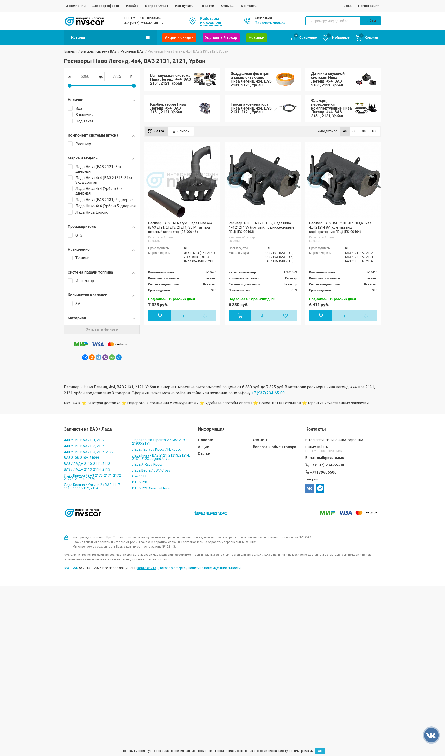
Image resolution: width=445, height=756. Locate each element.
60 (354, 131)
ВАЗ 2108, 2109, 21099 (81, 457)
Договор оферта (105, 6)
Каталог (110, 37)
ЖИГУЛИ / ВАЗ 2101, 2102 (84, 440)
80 (364, 131)
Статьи (204, 454)
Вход (347, 6)
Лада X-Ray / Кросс (147, 464)
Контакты (249, 6)
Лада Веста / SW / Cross (151, 470)
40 (345, 131)
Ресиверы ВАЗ (132, 51)
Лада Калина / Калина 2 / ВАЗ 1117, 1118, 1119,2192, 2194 (92, 486)
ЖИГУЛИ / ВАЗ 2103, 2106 (84, 446)
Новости (207, 6)
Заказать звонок (270, 23)
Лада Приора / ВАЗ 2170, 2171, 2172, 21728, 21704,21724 (93, 477)
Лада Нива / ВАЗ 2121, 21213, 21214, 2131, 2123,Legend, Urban (161, 457)
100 (374, 131)
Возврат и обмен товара (274, 447)
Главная (70, 51)
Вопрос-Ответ (156, 6)
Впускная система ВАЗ (99, 51)
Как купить (184, 6)
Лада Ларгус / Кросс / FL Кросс (156, 449)
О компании (76, 6)
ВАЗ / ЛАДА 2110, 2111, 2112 (87, 463)
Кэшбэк (132, 6)
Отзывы (228, 6)
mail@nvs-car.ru (330, 458)
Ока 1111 (139, 476)
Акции (203, 447)
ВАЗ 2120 (139, 482)
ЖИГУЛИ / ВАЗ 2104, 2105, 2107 (89, 452)
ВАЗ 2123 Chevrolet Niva (151, 488)
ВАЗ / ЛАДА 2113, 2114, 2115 (87, 469)
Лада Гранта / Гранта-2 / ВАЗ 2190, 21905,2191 (159, 441)
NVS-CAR (71, 568)
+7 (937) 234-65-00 (142, 23)
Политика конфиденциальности (214, 568)
